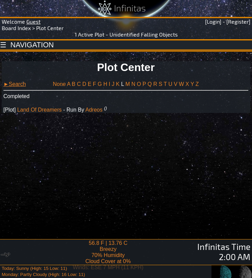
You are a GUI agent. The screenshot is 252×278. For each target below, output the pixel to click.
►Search (14, 84)
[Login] (213, 21)
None (59, 84)
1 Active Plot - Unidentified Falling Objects (126, 34)
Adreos (94, 110)
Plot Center (50, 28)
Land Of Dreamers (39, 110)
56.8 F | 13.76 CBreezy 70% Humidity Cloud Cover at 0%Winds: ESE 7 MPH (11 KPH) (108, 255)
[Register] (238, 21)
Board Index (16, 28)
